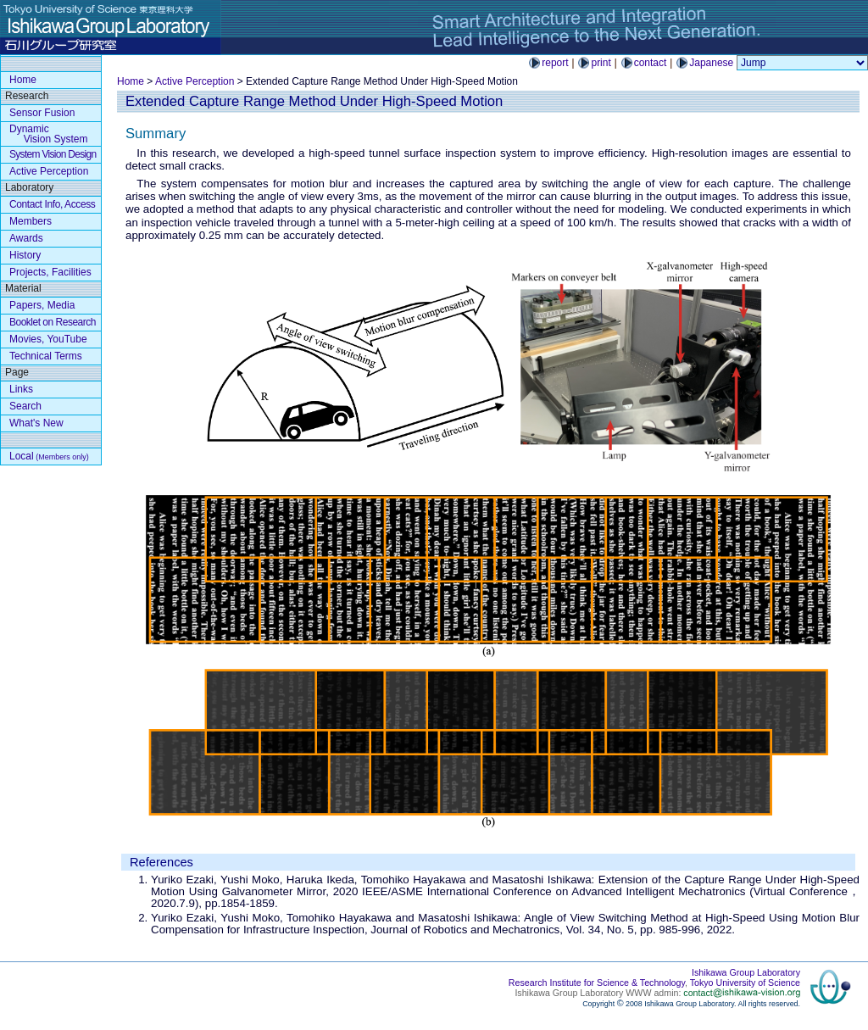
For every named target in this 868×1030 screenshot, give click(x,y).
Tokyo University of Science (745, 982)
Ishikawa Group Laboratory (746, 972)
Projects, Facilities (50, 272)
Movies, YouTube (48, 339)
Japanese (711, 63)
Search (25, 406)
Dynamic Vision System (48, 134)
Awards (26, 238)
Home (130, 81)
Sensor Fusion (42, 113)
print (600, 63)
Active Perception (194, 81)
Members (30, 221)
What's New (36, 423)
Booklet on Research (52, 322)
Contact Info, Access (52, 204)
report (555, 63)
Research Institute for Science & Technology (597, 982)
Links (21, 389)
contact (650, 63)
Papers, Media (42, 305)
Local (49, 456)
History (25, 255)
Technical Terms (45, 356)
